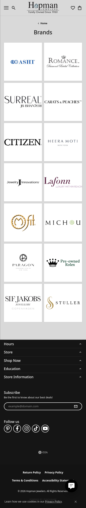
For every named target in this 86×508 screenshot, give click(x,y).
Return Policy (32, 472)
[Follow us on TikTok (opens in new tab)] (36, 428)
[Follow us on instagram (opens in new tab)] (26, 428)
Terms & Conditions (25, 480)
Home (43, 23)
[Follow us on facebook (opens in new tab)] (17, 428)
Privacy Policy (54, 472)
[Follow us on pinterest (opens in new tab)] (8, 428)
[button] (13, 8)
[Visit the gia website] (43, 452)
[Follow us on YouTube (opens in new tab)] (45, 428)
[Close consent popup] (76, 502)
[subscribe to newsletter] (76, 406)
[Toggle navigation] (6, 7)
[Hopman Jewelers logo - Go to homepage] (43, 8)
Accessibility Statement (58, 480)
